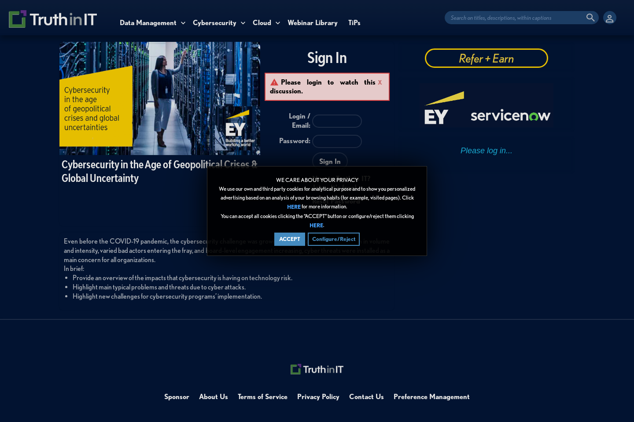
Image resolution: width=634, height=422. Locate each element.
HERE (294, 207)
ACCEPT (289, 239)
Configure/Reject (333, 239)
